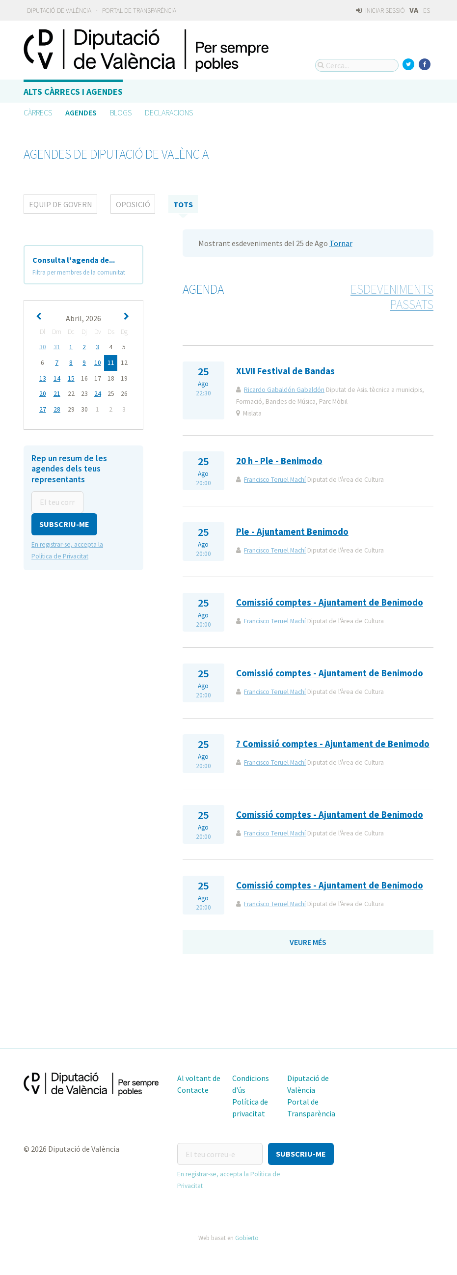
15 (71, 377)
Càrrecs (38, 112)
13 (42, 377)
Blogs (121, 112)
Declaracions (169, 112)
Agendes (81, 112)
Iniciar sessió (380, 10)
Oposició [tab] (133, 204)
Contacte (193, 1090)
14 (57, 377)
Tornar (340, 243)
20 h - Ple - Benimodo (279, 461)
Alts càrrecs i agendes (73, 91)
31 (57, 347)
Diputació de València (59, 10)
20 (42, 392)
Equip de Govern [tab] (60, 204)
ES (426, 10)
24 (97, 392)
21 (57, 392)
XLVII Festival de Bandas (285, 371)
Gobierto (247, 1238)
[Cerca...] (357, 65)
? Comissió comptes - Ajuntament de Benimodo (333, 743)
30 (42, 347)
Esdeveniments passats (391, 296)
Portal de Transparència (139, 10)
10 (97, 362)
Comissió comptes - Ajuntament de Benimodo (329, 602)
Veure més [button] (308, 942)
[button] (64, 522)
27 (42, 408)
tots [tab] (183, 204)
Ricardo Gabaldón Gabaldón (284, 390)
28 (57, 408)
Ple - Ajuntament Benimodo (292, 531)
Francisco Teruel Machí (275, 479)
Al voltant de (198, 1078)
